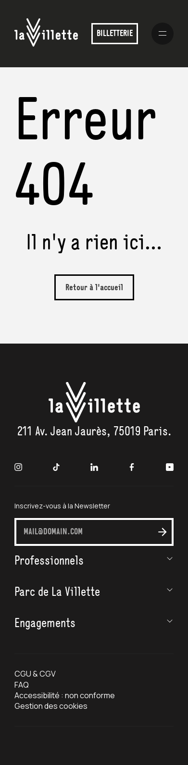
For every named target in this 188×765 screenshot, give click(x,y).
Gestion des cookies (51, 706)
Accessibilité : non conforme (65, 695)
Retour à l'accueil (94, 288)
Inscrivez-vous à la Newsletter (62, 505)
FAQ (21, 684)
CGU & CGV (35, 673)
